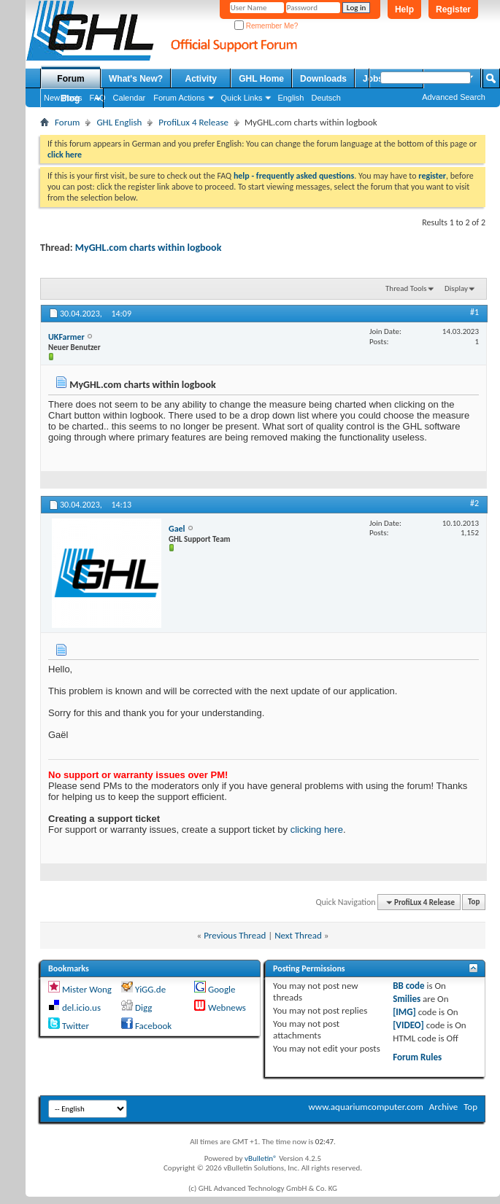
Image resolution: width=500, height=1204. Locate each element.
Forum (70, 79)
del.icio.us (81, 1007)
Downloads (323, 79)
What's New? (136, 79)
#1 (474, 312)
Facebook (153, 1025)
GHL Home (261, 79)
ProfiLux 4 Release (193, 122)
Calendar (129, 97)
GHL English (119, 122)
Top (474, 902)
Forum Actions (178, 97)
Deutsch (325, 97)
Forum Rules (417, 1057)
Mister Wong (87, 989)
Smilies (406, 998)
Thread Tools (406, 288)
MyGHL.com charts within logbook (148, 247)
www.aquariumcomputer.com (365, 1106)
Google (221, 989)
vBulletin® (261, 1158)
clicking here (317, 829)
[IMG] (404, 1011)
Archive (443, 1106)
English (290, 97)
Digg (143, 1007)
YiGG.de (150, 989)
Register (453, 9)
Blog (70, 98)
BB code (408, 985)
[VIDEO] (408, 1024)
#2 (474, 503)
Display (456, 288)
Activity (201, 79)
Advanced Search (453, 97)
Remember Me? (266, 26)
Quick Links (242, 97)
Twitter (75, 1025)
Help (404, 9)
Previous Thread (235, 935)
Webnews (227, 1007)
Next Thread (298, 935)
